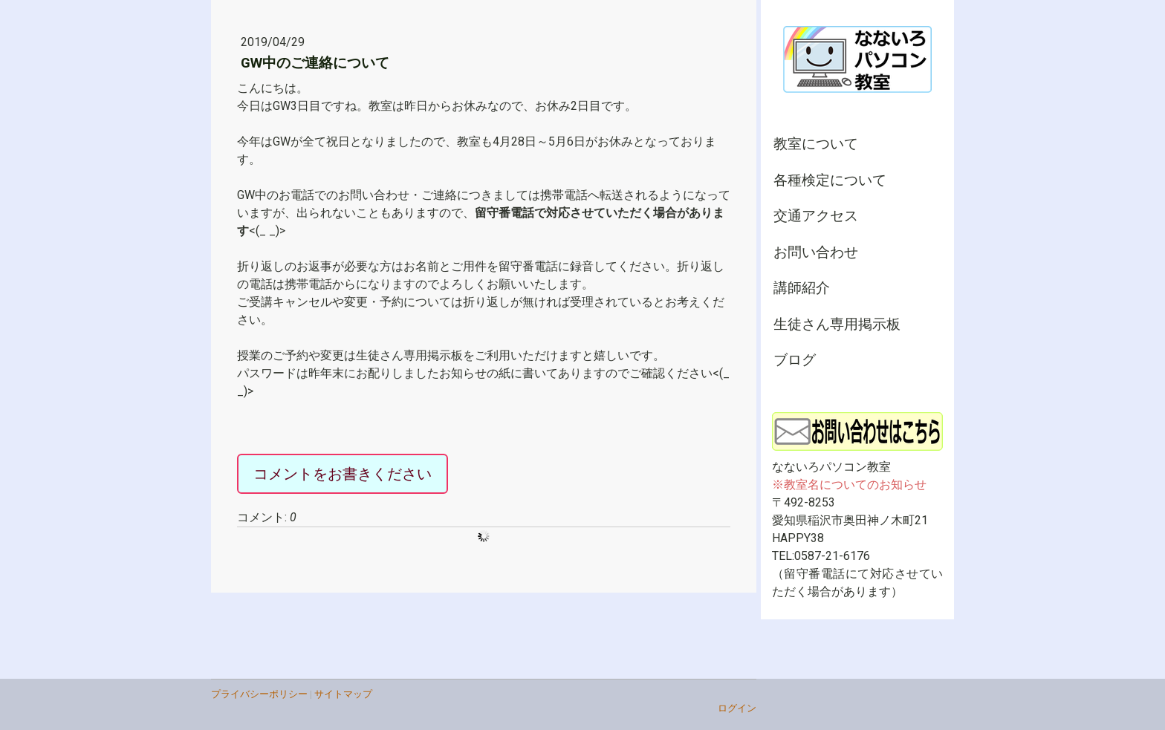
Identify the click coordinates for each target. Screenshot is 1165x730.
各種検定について (829, 180)
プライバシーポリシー (259, 694)
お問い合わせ (815, 252)
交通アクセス (815, 215)
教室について (815, 143)
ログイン (737, 708)
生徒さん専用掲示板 (836, 324)
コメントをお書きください (342, 474)
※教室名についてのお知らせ (849, 485)
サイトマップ (343, 694)
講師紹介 (801, 287)
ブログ (794, 359)
